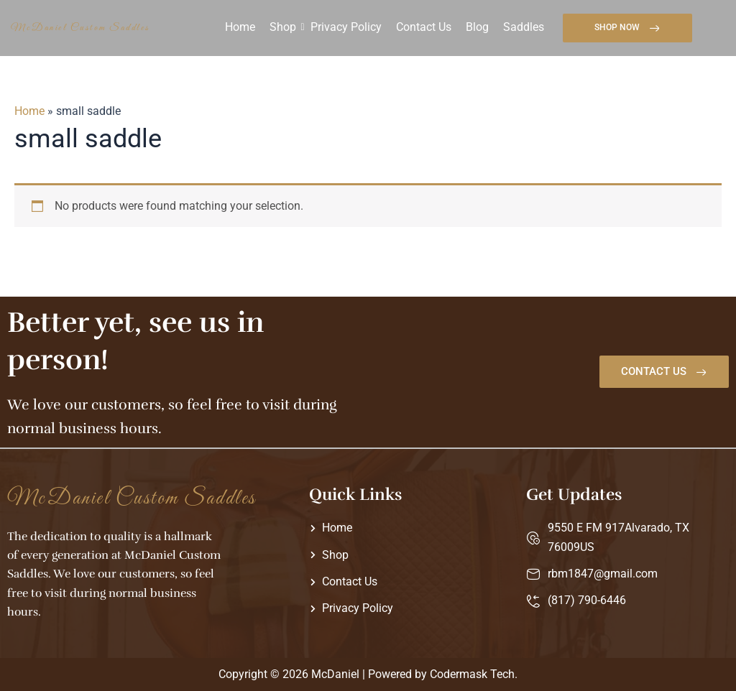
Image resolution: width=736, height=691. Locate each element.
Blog (477, 27)
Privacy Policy (346, 27)
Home (240, 27)
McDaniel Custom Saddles (80, 28)
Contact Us (423, 27)
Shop (283, 27)
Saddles (523, 27)
